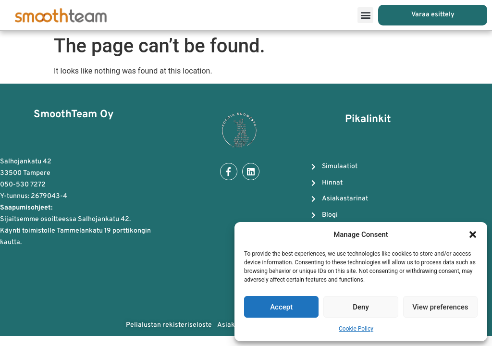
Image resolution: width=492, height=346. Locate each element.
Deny (361, 307)
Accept (281, 307)
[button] (473, 234)
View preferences (440, 307)
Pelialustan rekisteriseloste (169, 325)
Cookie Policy (356, 328)
